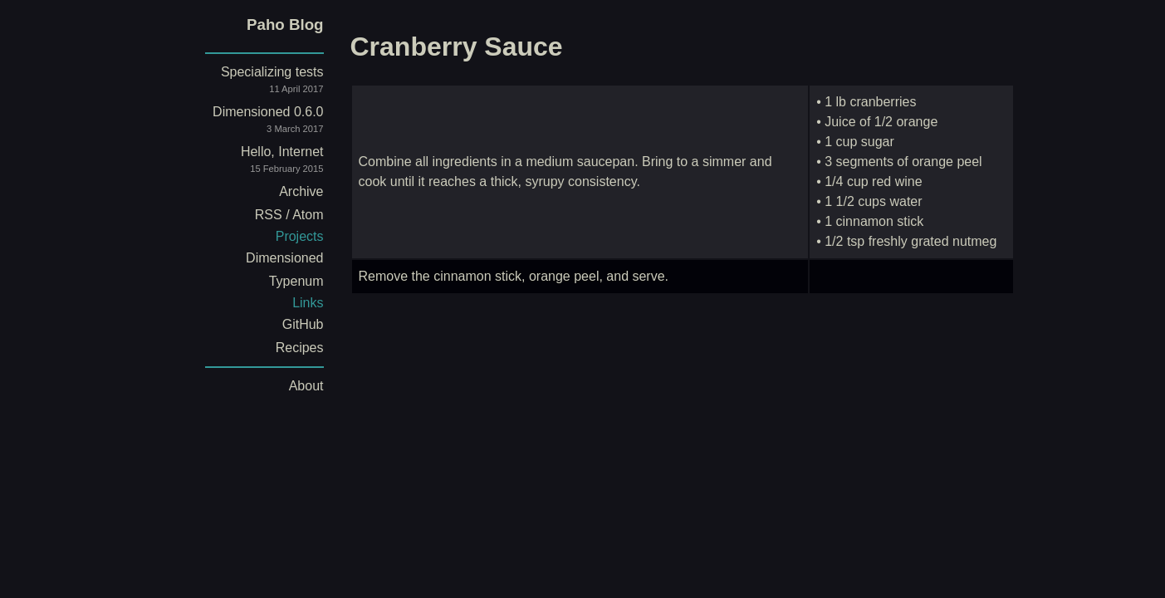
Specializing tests (251, 82)
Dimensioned (284, 258)
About (306, 386)
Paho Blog (285, 24)
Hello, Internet (251, 162)
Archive (301, 191)
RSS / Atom (289, 215)
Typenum (296, 281)
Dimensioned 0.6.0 (251, 122)
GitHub (303, 324)
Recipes (300, 348)
